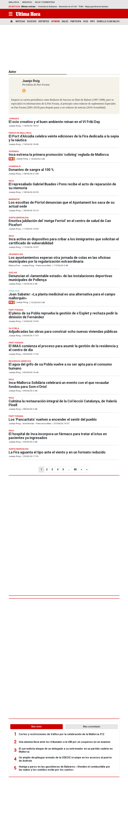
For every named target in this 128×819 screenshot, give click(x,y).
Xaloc (65, 21)
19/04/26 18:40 (31, 144)
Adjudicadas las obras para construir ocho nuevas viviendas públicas (63, 332)
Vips (92, 21)
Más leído (36, 726)
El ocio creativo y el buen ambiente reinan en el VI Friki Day (54, 122)
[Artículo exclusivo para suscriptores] (12, 158)
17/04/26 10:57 (31, 247)
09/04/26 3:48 (30, 390)
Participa (75, 21)
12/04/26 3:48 (38, 302)
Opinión (55, 21)
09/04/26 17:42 (31, 354)
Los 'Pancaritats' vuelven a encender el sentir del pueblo (53, 419)
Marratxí (14, 199)
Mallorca (14, 2)
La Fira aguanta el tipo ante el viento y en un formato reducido (57, 452)
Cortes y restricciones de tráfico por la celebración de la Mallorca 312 (61, 734)
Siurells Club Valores (109, 21)
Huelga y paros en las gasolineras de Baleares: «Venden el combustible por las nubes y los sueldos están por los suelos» (64, 768)
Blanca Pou (14, 265)
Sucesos (31, 21)
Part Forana (16, 309)
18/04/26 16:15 (31, 210)
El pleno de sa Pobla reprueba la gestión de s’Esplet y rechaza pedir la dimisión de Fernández (63, 315)
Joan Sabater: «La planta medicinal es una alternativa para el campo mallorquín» (62, 296)
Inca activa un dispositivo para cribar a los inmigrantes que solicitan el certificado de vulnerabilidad (64, 241)
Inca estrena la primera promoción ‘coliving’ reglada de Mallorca (59, 155)
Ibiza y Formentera (45, 2)
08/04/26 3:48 (30, 409)
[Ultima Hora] (28, 13)
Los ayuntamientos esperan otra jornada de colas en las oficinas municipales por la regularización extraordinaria (60, 259)
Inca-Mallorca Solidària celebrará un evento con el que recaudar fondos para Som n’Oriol (59, 385)
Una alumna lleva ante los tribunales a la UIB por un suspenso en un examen (64, 741)
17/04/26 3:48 (61, 265)
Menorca (27, 2)
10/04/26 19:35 (31, 321)
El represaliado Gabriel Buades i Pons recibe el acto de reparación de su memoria (62, 186)
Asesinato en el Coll (68, 6)
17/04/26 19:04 (31, 228)
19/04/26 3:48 (38, 159)
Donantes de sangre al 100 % (31, 170)
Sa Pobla (14, 328)
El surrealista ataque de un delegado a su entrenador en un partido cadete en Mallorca (66, 750)
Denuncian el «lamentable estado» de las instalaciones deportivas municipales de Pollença (60, 278)
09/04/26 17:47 (31, 335)
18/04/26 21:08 (31, 173)
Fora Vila (14, 291)
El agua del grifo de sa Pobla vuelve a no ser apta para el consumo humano (60, 366)
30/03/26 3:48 (30, 441)
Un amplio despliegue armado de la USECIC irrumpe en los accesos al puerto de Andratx (65, 759)
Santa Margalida (19, 217)
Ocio (85, 21)
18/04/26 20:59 (31, 192)
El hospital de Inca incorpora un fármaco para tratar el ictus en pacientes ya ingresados (58, 436)
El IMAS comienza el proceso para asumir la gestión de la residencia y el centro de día (63, 348)
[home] (11, 21)
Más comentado (91, 726)
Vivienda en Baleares (47, 6)
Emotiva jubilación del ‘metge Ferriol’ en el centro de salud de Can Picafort (60, 223)
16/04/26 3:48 (30, 283)
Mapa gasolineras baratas (96, 6)
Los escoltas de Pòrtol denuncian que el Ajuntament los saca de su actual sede (62, 204)
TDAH (80, 6)
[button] (11, 13)
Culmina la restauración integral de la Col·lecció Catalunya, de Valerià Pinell (63, 403)
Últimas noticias (28, 6)
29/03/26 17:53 (31, 456)
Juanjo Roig (15, 125)
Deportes (43, 21)
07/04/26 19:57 (61, 423)
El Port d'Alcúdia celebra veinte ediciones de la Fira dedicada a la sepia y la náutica (64, 138)
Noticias (20, 21)
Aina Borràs (28, 423)
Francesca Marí (43, 265)
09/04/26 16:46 (31, 372)
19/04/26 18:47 (31, 125)
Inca (11, 180)
